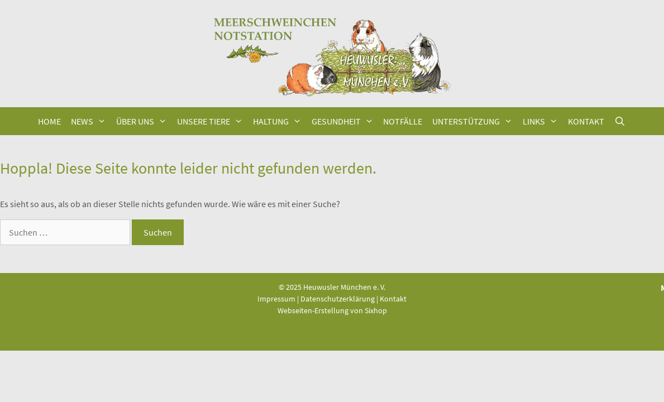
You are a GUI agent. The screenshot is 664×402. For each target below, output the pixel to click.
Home (49, 121)
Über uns (144, 121)
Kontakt (393, 299)
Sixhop (376, 310)
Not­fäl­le (402, 121)
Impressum (276, 299)
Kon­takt (586, 121)
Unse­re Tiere (212, 121)
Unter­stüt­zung (475, 121)
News (91, 121)
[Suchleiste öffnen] (620, 121)
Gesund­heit (345, 121)
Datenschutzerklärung (337, 299)
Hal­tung (280, 121)
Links (543, 121)
